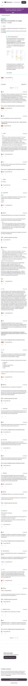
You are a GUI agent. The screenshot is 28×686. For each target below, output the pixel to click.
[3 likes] (6, 342)
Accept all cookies (14, 679)
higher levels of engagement (10, 96)
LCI (3, 349)
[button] (2, 2)
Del (3, 288)
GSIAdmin (5, 473)
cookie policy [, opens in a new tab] (8, 675)
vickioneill (5, 247)
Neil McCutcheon (6, 609)
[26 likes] (7, 154)
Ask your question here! (10, 657)
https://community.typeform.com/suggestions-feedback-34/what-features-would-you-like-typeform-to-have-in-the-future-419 (14, 333)
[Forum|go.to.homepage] (11, 2)
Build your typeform (6, 15)
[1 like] (5, 185)
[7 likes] (6, 205)
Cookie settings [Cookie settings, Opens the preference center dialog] (14, 682)
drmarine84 (5, 408)
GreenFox (5, 439)
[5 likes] (6, 108)
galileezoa (5, 510)
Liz (3, 91)
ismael (4, 26)
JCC (4, 569)
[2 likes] (6, 125)
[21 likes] (7, 77)
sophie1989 (5, 192)
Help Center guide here (19, 45)
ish (3, 116)
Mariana (4, 212)
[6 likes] (6, 377)
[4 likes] (6, 171)
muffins (4, 133)
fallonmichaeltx (6, 550)
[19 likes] (7, 313)
